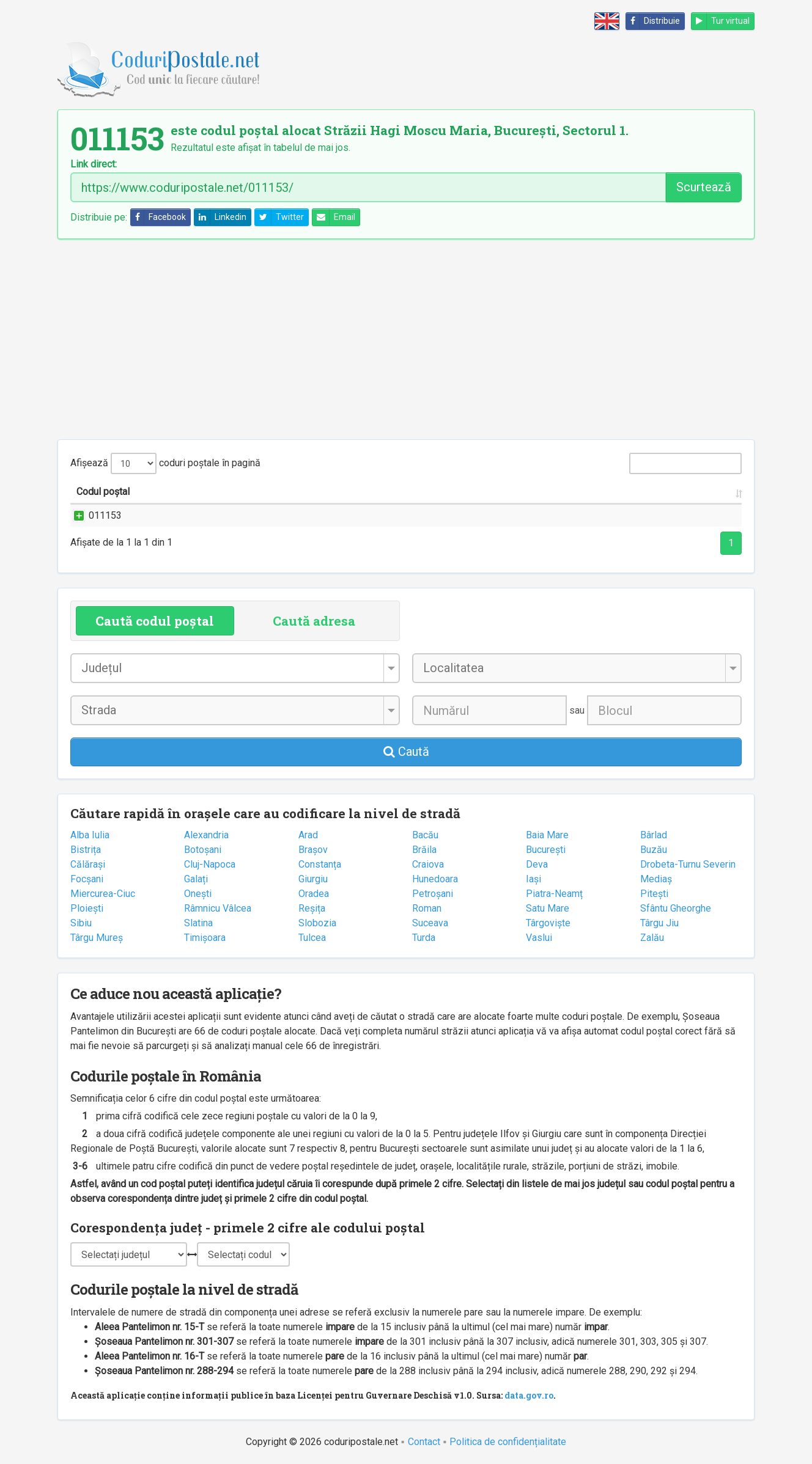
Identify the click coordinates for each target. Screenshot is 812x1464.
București (546, 849)
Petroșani (432, 893)
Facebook (158, 217)
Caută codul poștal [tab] (154, 620)
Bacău (425, 835)
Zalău (652, 937)
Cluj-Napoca (209, 864)
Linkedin (220, 217)
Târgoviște (548, 923)
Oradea (313, 893)
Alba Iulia (89, 835)
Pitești (654, 893)
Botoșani (202, 849)
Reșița (311, 908)
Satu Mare (547, 908)
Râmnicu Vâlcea (217, 908)
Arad (308, 835)
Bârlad (653, 835)
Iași (533, 879)
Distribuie (653, 21)
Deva (537, 864)
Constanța (319, 864)
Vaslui (539, 937)
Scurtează (703, 187)
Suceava (430, 923)
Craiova (428, 864)
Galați (196, 879)
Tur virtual (721, 21)
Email (333, 217)
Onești (198, 893)
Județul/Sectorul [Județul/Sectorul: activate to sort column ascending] (524, 491)
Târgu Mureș (96, 937)
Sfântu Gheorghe (675, 908)
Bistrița (85, 849)
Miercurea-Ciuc (102, 893)
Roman (426, 908)
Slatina (198, 923)
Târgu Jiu (659, 923)
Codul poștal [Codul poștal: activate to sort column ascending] (103, 491)
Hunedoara (435, 879)
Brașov (313, 849)
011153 (92, 515)
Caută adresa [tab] (314, 620)
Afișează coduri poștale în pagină (165, 463)
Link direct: (93, 164)
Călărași (87, 864)
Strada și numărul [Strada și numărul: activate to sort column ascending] (225, 491)
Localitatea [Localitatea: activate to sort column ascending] (409, 491)
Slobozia (317, 923)
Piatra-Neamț (554, 893)
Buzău (653, 849)
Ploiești (86, 908)
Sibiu (81, 923)
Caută (406, 751)
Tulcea (312, 937)
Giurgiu (313, 879)
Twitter (279, 217)
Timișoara (205, 937)
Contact (424, 1442)
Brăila (424, 849)
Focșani (86, 879)
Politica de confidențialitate (507, 1442)
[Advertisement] (406, 339)
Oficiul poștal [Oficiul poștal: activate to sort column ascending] (659, 491)
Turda (423, 937)
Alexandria (206, 835)
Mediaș (656, 879)
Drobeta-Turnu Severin (688, 864)
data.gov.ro (528, 1395)
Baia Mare (547, 835)
